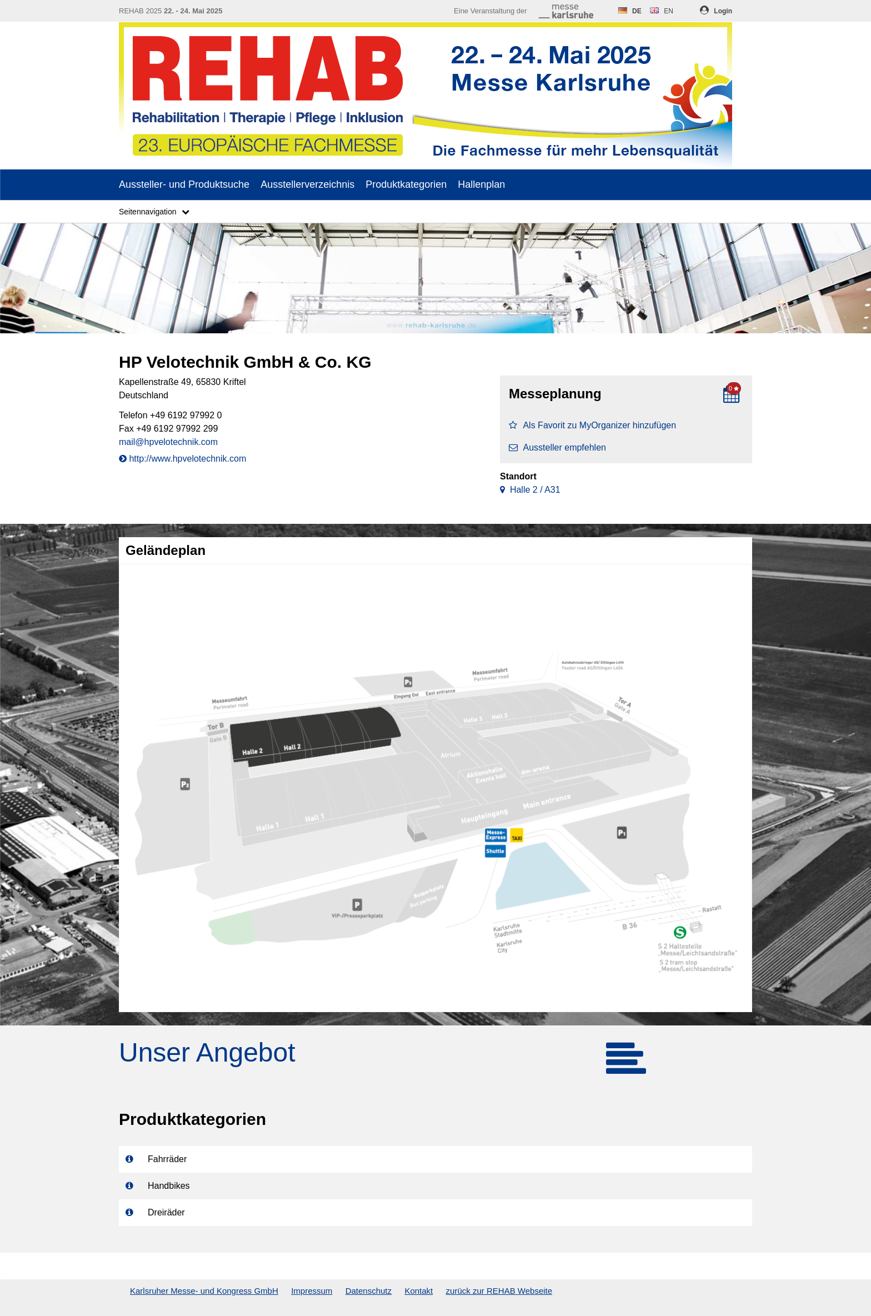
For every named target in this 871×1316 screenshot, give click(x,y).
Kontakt (418, 1290)
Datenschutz (369, 1290)
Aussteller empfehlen (557, 447)
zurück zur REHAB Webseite (499, 1290)
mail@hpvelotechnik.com (168, 442)
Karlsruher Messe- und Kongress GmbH (204, 1290)
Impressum (311, 1290)
